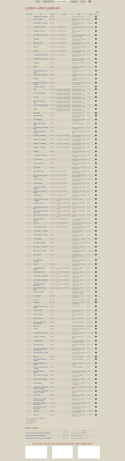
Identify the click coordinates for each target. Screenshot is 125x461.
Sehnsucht (36, 223)
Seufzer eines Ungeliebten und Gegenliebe (40, 349)
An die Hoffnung (37, 119)
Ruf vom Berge (37, 296)
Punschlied (36, 326)
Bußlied (35, 109)
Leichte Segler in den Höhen (40, 276)
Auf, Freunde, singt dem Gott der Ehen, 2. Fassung (40, 391)
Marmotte (35, 51)
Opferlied (35, 78)
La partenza (36, 62)
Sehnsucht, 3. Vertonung (39, 143)
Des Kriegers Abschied (39, 242)
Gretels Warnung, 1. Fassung (40, 352)
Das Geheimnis (37, 254)
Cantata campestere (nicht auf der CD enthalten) (38, 433)
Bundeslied (36, 410)
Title (41, 14)
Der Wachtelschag (37, 115)
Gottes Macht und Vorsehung (40, 105)
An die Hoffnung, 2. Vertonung (38, 260)
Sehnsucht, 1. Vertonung (39, 135)
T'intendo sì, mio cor (38, 203)
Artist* (90, 14)
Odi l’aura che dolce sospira (40, 215)
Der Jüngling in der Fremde (40, 155)
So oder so (36, 299)
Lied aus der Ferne (38, 159)
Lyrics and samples (62, 1)
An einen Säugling (38, 19)
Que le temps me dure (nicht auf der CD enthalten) (38, 438)
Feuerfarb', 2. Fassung (39, 31)
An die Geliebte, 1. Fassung (40, 230)
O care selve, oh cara (38, 344)
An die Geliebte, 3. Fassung (40, 234)
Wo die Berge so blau (38, 272)
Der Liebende (36, 167)
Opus (52, 14)
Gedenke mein (37, 395)
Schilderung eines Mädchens (40, 16)
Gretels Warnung (37, 183)
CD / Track (29, 14)
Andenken (36, 151)
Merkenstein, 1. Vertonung (40, 246)
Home (38, 1)
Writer (79, 14)
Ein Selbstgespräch (38, 340)
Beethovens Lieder (48, 1)
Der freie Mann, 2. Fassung (40, 23)
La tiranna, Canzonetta (39, 86)
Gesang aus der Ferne (38, 163)
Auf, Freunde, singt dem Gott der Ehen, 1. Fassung (40, 387)
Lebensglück (36, 113)
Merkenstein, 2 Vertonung (39, 250)
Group (64, 14)
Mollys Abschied (37, 43)
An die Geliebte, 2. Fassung (40, 375)
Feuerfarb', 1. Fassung (39, 336)
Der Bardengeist (37, 238)
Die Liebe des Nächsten (39, 93)
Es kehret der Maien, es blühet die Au (39, 284)
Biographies (74, 1)
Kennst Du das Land (38, 171)
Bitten (34, 89)
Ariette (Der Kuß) (37, 310)
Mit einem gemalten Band (40, 227)
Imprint (83, 1)
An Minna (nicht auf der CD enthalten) (35, 435)
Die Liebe (35, 47)
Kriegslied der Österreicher (40, 74)
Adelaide (35, 66)
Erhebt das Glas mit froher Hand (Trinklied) (40, 323)
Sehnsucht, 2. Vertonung (39, 139)
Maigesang (36, 39)
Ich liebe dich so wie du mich (40, 58)
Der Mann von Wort (38, 292)
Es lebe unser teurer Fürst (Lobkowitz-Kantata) (39, 399)
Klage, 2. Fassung (37, 318)
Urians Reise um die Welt (39, 27)
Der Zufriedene (37, 195)
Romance (35, 356)
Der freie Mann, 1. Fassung (40, 332)
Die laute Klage (37, 383)
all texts (97, 12)
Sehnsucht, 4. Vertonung (39, 147)
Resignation (36, 302)
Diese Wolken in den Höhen (40, 280)
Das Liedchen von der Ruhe (40, 35)
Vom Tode (35, 97)
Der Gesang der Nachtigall (40, 379)
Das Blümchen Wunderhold (40, 54)
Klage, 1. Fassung (37, 314)
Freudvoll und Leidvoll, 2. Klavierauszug (40, 407)
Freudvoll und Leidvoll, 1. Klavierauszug (40, 403)
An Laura (35, 328)
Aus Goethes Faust (38, 179)
